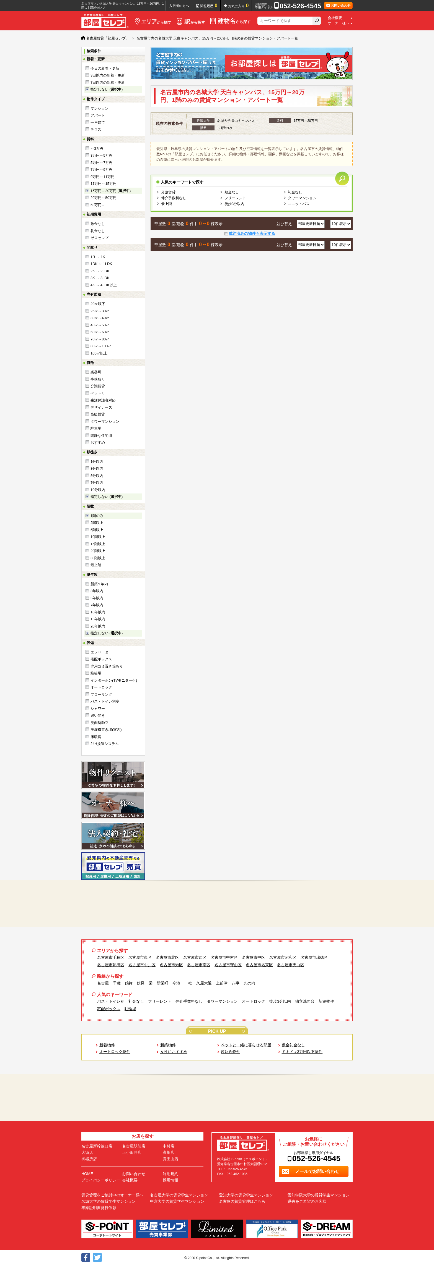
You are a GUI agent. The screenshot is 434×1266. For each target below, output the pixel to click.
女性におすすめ (173, 1051)
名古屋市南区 (198, 965)
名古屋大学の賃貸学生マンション (179, 1195)
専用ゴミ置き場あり (107, 666)
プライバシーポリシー (100, 1180)
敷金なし (98, 224)
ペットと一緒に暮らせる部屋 (246, 1045)
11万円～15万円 (104, 184)
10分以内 (98, 490)
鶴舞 (129, 983)
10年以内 (98, 612)
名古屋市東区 (140, 957)
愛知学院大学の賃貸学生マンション (319, 1195)
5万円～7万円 (101, 163)
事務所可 (98, 379)
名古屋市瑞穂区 (314, 957)
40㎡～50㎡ (100, 325)
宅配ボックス (101, 659)
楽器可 (96, 372)
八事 (235, 983)
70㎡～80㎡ (100, 339)
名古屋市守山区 (228, 965)
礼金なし (98, 231)
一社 (188, 983)
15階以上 (98, 544)
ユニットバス (298, 204)
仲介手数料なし (173, 198)
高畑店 (168, 1152)
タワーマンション (105, 421)
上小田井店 (131, 1152)
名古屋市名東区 (259, 965)
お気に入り (238, 5)
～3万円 (97, 148)
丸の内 (249, 983)
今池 (176, 983)
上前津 (222, 983)
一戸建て (98, 122)
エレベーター (101, 652)
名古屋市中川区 (142, 965)
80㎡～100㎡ (101, 346)
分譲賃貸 (98, 386)
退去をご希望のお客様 (307, 1201)
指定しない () (107, 89)
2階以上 (97, 523)
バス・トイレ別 (110, 1001)
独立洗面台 (304, 1001)
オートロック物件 (114, 1051)
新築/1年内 (99, 584)
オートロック (101, 687)
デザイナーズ (101, 407)
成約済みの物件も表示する (252, 233)
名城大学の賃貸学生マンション (108, 1201)
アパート (98, 115)
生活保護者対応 (103, 400)
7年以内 (97, 605)
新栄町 (162, 983)
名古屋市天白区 (290, 965)
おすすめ (98, 442)
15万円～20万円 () (111, 191)
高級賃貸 (98, 414)
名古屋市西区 (194, 957)
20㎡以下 (98, 304)
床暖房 (96, 737)
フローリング (101, 694)
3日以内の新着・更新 (108, 75)
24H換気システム (105, 744)
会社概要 (335, 18)
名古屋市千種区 (110, 957)
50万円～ (98, 205)
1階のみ (97, 516)
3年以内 (97, 591)
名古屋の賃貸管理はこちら (242, 1201)
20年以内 (98, 626)
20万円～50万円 (104, 198)
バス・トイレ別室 (105, 701)
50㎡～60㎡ (100, 332)
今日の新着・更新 (105, 68)
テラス (96, 129)
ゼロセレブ (99, 238)
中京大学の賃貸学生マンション (177, 1201)
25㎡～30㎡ (100, 311)
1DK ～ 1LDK (101, 264)
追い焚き (98, 715)
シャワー (98, 708)
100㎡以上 (99, 353)
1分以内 (97, 461)
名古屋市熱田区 (110, 965)
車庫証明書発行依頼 (98, 1207)
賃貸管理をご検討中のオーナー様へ (112, 1195)
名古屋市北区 (167, 957)
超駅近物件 (230, 1051)
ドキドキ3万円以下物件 (302, 1051)
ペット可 (98, 393)
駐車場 (96, 428)
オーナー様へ (338, 23)
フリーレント (235, 198)
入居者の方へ (179, 6)
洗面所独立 (99, 723)
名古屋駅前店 (133, 1146)
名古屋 (103, 983)
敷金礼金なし (293, 1045)
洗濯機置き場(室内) (106, 729)
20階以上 (98, 551)
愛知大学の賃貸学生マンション (246, 1195)
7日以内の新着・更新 (108, 82)
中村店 (168, 1146)
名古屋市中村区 (224, 957)
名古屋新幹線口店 (96, 1146)
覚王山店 (170, 1159)
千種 (117, 983)
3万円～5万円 (101, 155)
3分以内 (97, 468)
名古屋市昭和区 (282, 957)
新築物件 (326, 1001)
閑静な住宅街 (101, 436)
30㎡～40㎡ (100, 318)
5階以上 (97, 530)
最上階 (96, 565)
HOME (87, 1174)
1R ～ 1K (98, 257)
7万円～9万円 (101, 169)
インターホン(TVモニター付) (114, 680)
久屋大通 (204, 983)
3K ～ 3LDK (100, 278)
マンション (99, 108)
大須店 (87, 1152)
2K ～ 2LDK (100, 271)
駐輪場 (96, 673)
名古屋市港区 (171, 965)
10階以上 (98, 537)
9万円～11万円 (103, 177)
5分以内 (97, 476)
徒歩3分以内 (234, 204)
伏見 (140, 983)
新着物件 (107, 1045)
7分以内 (97, 482)
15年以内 (98, 619)
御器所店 (89, 1159)
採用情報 (170, 1180)
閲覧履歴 (209, 5)
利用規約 (170, 1174)
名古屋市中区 (253, 957)
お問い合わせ (133, 1174)
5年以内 (97, 598)
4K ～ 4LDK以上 (104, 285)
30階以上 (98, 558)
